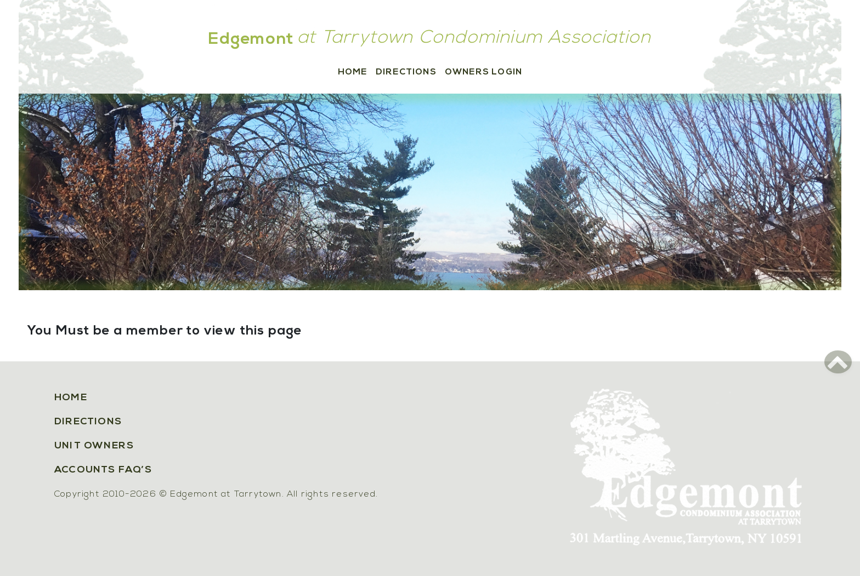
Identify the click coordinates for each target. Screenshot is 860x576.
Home (352, 72)
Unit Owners (94, 446)
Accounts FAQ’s (103, 470)
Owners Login (483, 72)
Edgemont (251, 39)
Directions (406, 72)
